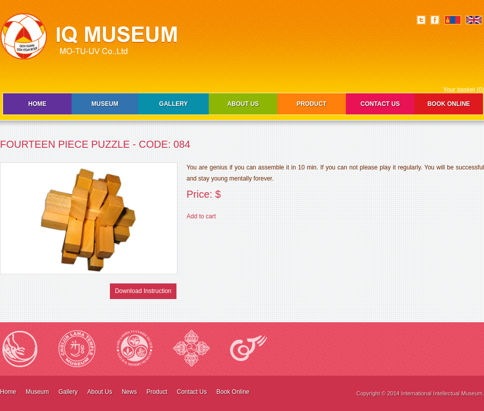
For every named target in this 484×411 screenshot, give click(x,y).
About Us (243, 104)
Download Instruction (143, 291)
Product (311, 104)
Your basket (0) (463, 89)
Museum (104, 104)
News (129, 391)
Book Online (449, 104)
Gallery (173, 104)
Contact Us (380, 104)
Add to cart (201, 216)
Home (37, 104)
